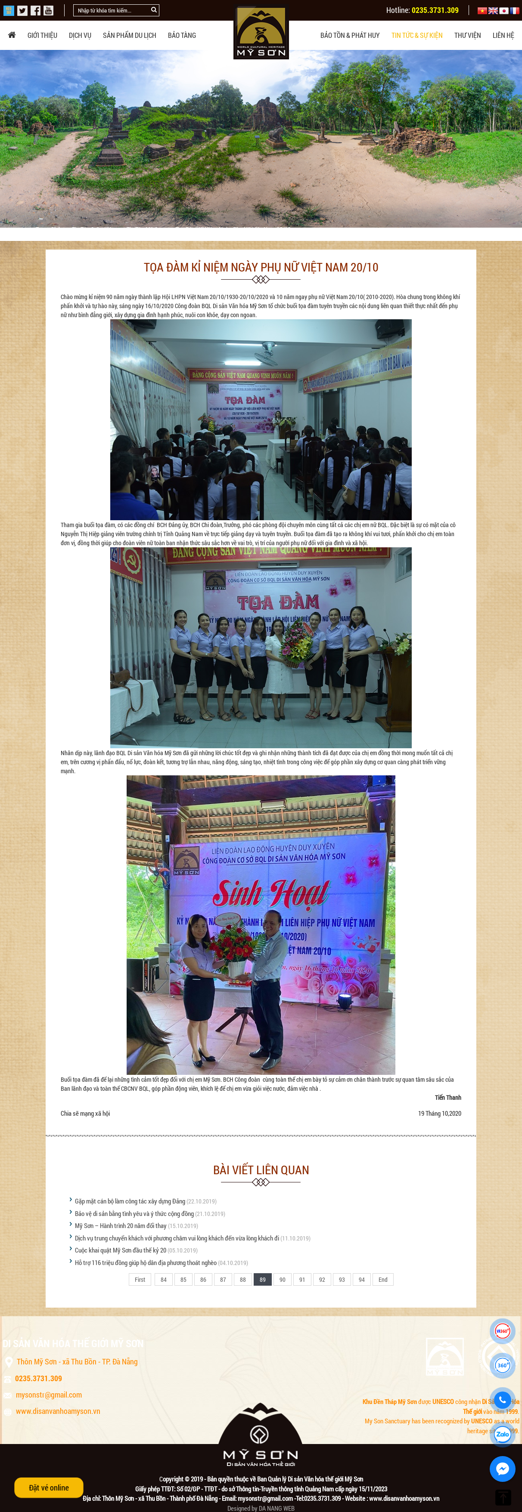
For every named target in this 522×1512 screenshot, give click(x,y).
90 (283, 1279)
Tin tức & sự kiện (417, 35)
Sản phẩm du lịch (129, 35)
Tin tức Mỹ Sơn (146, 229)
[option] (261, 139)
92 (322, 1279)
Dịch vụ (80, 35)
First (140, 1279)
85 (183, 1279)
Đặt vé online (48, 1487)
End (383, 1279)
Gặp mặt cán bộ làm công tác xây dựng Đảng (130, 1201)
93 (342, 1279)
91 (302, 1279)
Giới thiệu (42, 35)
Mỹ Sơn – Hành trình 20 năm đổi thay (121, 1225)
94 (362, 1279)
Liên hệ (503, 35)
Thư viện (467, 35)
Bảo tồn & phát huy (350, 35)
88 (243, 1279)
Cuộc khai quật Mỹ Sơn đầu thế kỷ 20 (120, 1250)
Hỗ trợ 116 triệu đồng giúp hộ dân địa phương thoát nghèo (146, 1262)
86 (203, 1279)
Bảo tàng (182, 35)
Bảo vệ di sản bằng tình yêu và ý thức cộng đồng (134, 1213)
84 (164, 1279)
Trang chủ (49, 229)
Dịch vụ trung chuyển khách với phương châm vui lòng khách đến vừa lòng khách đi (177, 1238)
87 (223, 1279)
